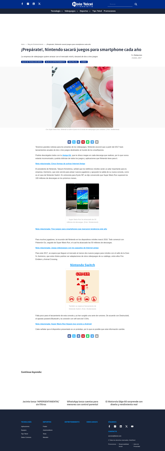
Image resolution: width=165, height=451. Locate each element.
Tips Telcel (97, 11)
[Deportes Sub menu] (89, 11)
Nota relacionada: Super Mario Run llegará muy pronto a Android (63, 324)
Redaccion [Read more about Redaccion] (138, 55)
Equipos (23, 430)
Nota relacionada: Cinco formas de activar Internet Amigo (60, 164)
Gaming (84, 62)
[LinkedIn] (78, 142)
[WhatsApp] (87, 142)
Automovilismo (47, 430)
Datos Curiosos (26, 437)
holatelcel (73, 62)
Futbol (45, 426)
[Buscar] (135, 4)
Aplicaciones (25, 426)
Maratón (45, 437)
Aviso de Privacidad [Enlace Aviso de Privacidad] (137, 445)
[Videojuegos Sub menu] (77, 11)
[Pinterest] (83, 142)
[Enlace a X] (39, 4)
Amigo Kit (66, 155)
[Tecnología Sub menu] (62, 11)
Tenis (44, 434)
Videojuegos (70, 11)
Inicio (23, 44)
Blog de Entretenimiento (35, 44)
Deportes (84, 11)
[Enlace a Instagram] (28, 4)
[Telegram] (92, 142)
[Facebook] (69, 142)
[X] (74, 142)
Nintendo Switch (82, 265)
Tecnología (55, 11)
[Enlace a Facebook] (22, 4)
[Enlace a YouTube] (45, 4)
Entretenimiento (72, 422)
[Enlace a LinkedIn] (34, 4)
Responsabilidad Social (124, 445)
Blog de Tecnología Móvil (32, 62)
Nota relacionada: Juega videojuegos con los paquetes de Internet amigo (67, 248)
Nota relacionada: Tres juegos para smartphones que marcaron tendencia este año (71, 229)
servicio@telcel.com (114, 436)
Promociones (110, 11)
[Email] (97, 142)
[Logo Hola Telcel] (82, 4)
